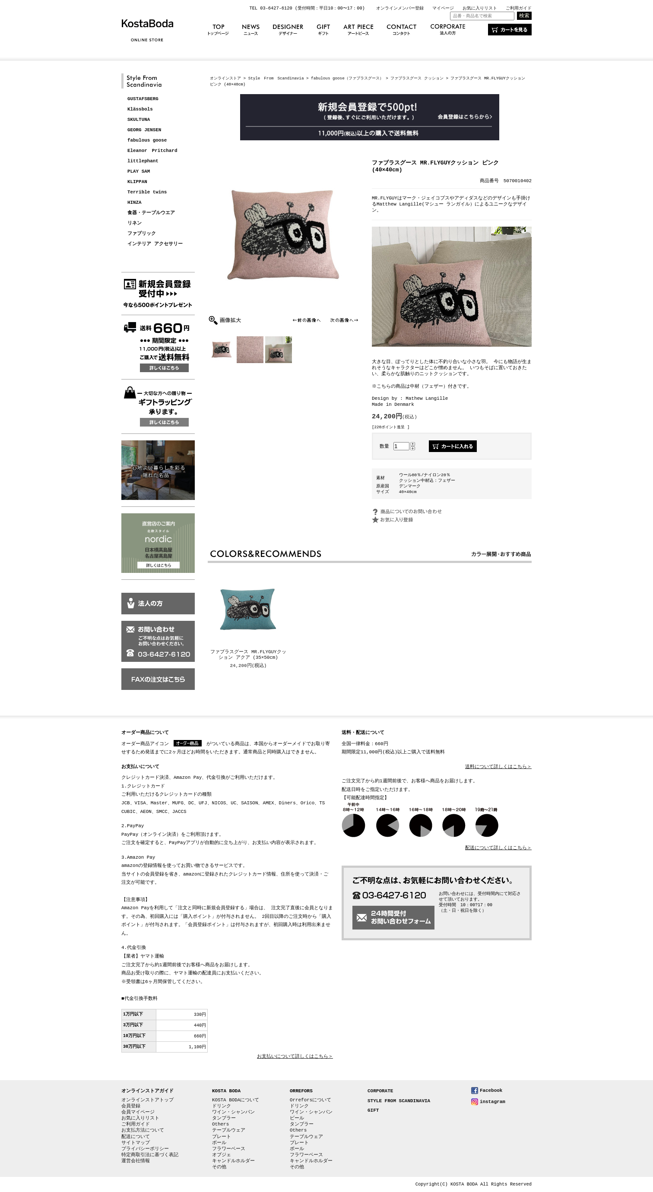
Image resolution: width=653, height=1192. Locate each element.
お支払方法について (142, 1130)
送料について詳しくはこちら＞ (498, 767)
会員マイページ (138, 1112)
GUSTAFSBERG (142, 99)
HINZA (134, 202)
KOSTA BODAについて (235, 1100)
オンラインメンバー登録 (400, 8)
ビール (297, 1118)
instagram (492, 1101)
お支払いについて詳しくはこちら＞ (295, 1056)
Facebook (491, 1090)
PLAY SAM (138, 171)
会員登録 (130, 1106)
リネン (134, 223)
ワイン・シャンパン (233, 1112)
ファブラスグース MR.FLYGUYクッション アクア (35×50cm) (248, 655)
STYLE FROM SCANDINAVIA (399, 1101)
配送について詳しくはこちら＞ (498, 848)
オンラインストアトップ (147, 1100)
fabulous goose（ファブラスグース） (347, 78)
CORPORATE (380, 1091)
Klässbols (140, 109)
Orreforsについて (310, 1100)
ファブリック (141, 234)
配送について (135, 1136)
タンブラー (224, 1118)
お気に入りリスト (480, 8)
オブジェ (221, 1154)
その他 (219, 1167)
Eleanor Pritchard (152, 151)
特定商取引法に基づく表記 (149, 1154)
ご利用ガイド (519, 8)
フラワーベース (228, 1148)
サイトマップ (135, 1142)
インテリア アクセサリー (155, 244)
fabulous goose (147, 140)
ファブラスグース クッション (417, 78)
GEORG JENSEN (144, 130)
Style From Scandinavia (276, 78)
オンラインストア (225, 78)
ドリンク (221, 1106)
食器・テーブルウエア (151, 213)
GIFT (373, 1110)
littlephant (142, 161)
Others (220, 1124)
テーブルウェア (228, 1130)
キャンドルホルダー (233, 1160)
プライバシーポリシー (145, 1148)
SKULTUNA (138, 120)
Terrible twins (147, 192)
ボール (219, 1142)
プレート (221, 1136)
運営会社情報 (135, 1160)
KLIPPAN (137, 182)
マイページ (443, 8)
